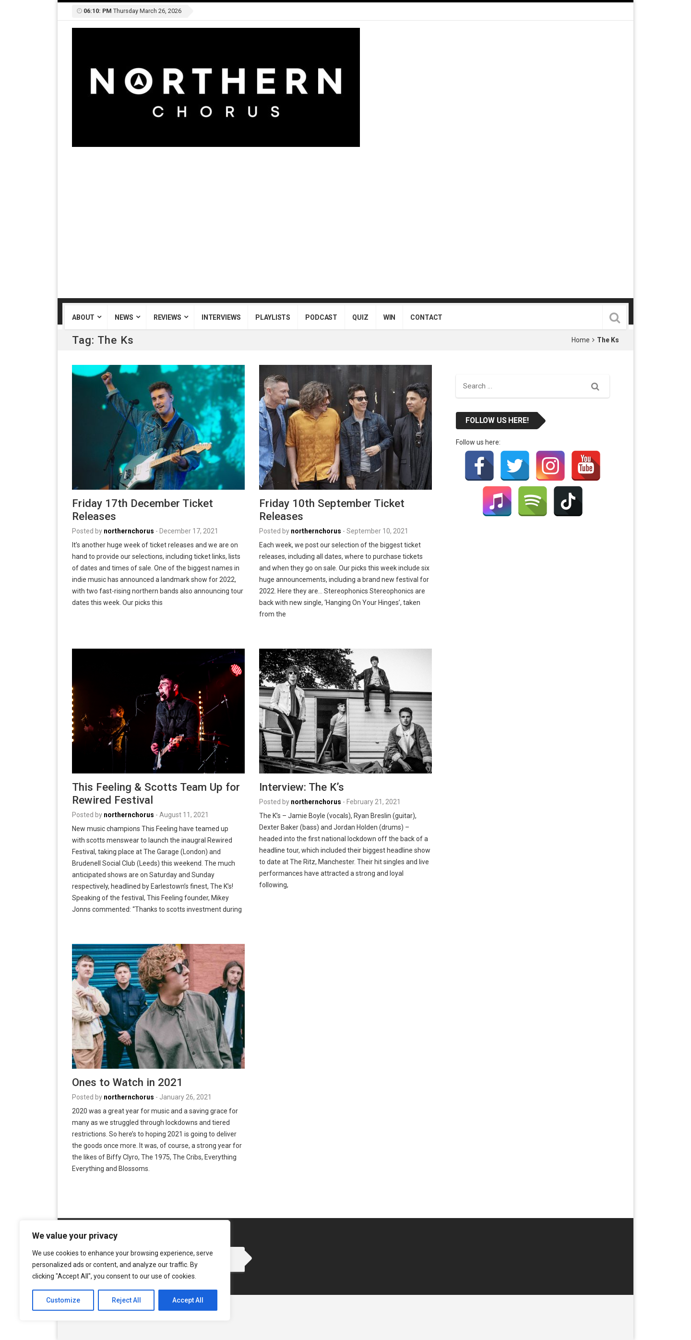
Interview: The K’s (301, 787)
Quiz (360, 317)
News (124, 317)
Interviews (221, 317)
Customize (63, 1300)
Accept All (187, 1300)
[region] (124, 1270)
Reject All (126, 1300)
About (83, 317)
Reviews (167, 317)
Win (389, 317)
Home (581, 340)
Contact (426, 317)
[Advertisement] (345, 219)
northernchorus (129, 531)
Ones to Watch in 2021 (127, 1082)
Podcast (321, 317)
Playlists (272, 317)
